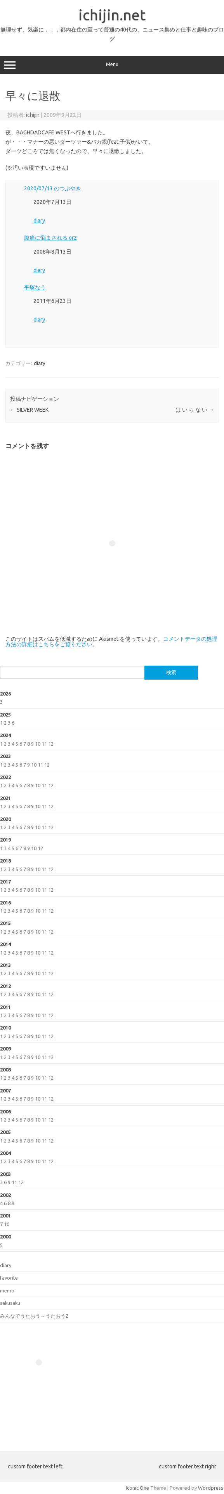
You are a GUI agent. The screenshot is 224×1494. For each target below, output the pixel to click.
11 (44, 743)
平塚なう (35, 287)
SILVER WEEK (29, 410)
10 (37, 743)
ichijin (33, 115)
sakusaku (10, 1303)
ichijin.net (112, 15)
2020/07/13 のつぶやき (52, 188)
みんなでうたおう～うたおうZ (34, 1315)
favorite (9, 1277)
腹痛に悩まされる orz (50, 238)
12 (51, 743)
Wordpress (210, 1488)
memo (7, 1290)
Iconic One (137, 1488)
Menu (112, 65)
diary (39, 220)
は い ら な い (194, 410)
